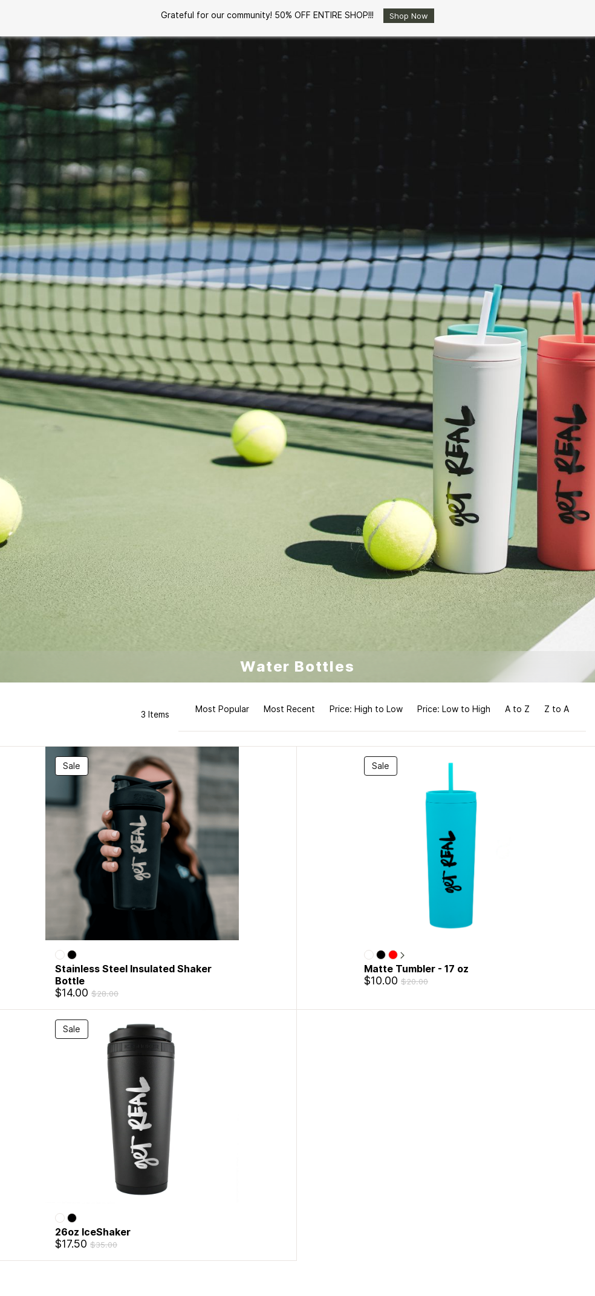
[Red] (393, 955)
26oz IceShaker (93, 1232)
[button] (382, 714)
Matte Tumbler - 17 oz (416, 969)
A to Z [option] (517, 709)
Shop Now (408, 16)
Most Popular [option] (222, 709)
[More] (402, 956)
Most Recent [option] (289, 709)
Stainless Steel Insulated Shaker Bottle (133, 975)
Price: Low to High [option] (453, 709)
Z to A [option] (556, 709)
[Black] (72, 955)
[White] (60, 955)
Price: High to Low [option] (366, 709)
